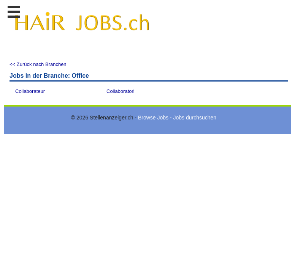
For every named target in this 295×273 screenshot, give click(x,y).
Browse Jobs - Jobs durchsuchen (177, 118)
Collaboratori (120, 91)
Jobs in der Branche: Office (49, 75)
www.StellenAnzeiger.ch (81, 26)
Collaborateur (30, 91)
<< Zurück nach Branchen (38, 64)
